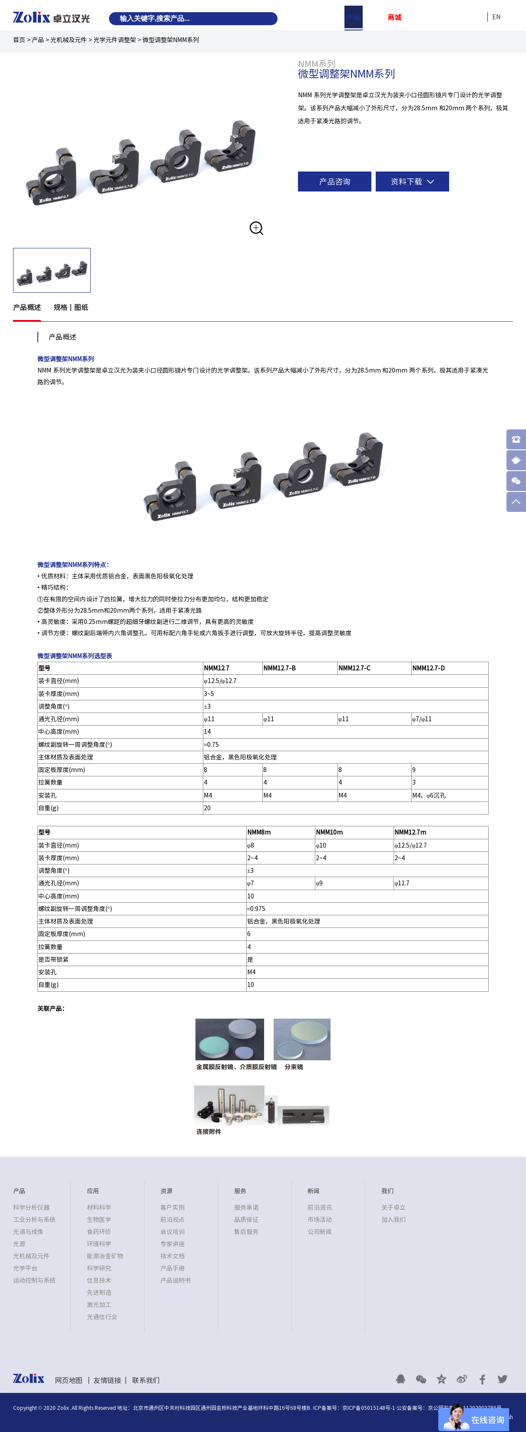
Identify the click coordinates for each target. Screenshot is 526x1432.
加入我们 (393, 1220)
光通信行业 (102, 1317)
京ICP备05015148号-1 (368, 1407)
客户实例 (172, 1207)
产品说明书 (175, 1280)
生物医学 (99, 1220)
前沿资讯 (320, 1207)
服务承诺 (246, 1207)
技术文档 (172, 1256)
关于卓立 (393, 1207)
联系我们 (146, 1380)
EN (496, 17)
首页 (19, 40)
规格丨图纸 (71, 307)
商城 (394, 17)
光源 (19, 1244)
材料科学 (99, 1207)
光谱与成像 (28, 1232)
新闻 (456, 17)
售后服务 (246, 1232)
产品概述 (27, 307)
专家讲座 (172, 1244)
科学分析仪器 (31, 1207)
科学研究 (99, 1268)
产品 (354, 17)
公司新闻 (320, 1232)
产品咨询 (335, 181)
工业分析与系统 (34, 1220)
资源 (415, 17)
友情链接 (107, 1380)
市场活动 (320, 1220)
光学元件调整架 (114, 40)
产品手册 (172, 1268)
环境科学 (99, 1244)
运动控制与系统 (34, 1280)
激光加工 (99, 1305)
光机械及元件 (68, 40)
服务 (435, 17)
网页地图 (69, 1380)
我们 (476, 17)
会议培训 (172, 1232)
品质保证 (246, 1220)
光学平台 (25, 1268)
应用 (374, 17)
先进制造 (99, 1293)
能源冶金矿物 (105, 1256)
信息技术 (99, 1280)
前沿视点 (172, 1220)
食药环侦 (99, 1232)
